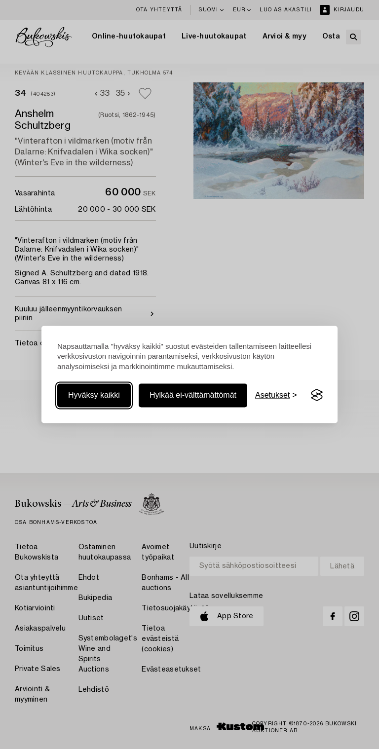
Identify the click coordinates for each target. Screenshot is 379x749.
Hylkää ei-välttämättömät (193, 395)
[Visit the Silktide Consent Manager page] (317, 395)
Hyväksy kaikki (94, 395)
